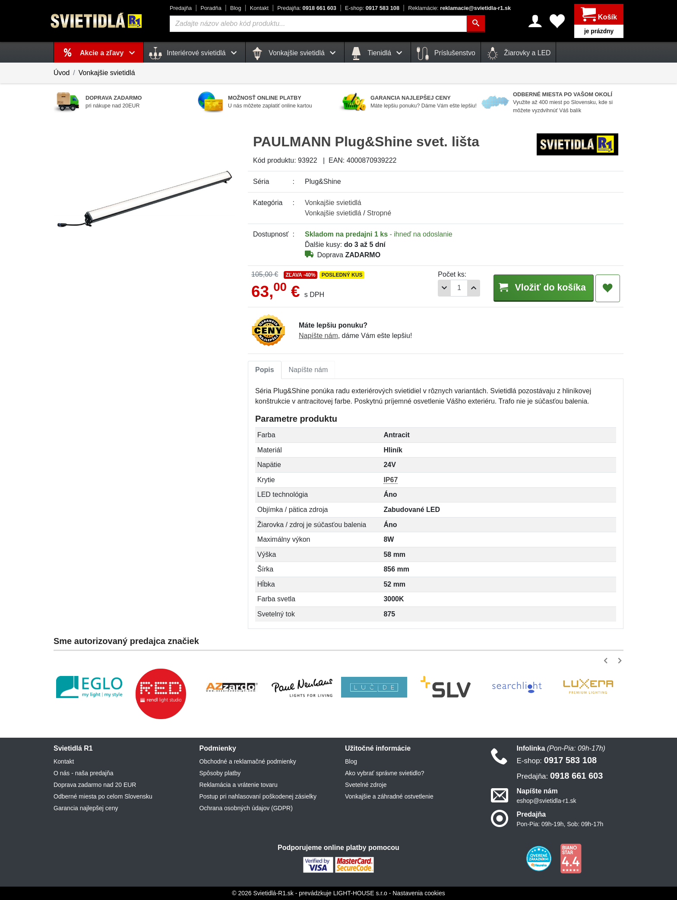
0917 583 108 (372, 8)
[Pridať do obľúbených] (607, 288)
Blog (235, 8)
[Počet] (453, 288)
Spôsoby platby (220, 773)
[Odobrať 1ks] (439, 288)
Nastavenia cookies (418, 893)
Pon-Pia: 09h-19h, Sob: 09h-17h (560, 824)
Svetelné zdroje (366, 784)
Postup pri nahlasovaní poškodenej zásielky (258, 796)
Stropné (379, 213)
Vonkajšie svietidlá (107, 72)
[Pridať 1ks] (468, 288)
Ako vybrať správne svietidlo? (384, 773)
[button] (607, 660)
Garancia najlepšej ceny (86, 808)
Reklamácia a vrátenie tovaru (238, 784)
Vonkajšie (333, 202)
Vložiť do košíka (541, 287)
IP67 (390, 479)
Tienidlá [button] (377, 53)
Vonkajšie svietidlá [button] (295, 53)
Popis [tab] (264, 369)
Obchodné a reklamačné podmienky (247, 761)
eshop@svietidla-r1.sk (546, 800)
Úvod (62, 72)
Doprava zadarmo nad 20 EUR (95, 784)
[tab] (265, 370)
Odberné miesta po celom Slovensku (103, 796)
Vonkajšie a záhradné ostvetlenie (389, 796)
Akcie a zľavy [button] (109, 53)
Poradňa (210, 8)
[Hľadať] (476, 23)
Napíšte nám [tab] (308, 369)
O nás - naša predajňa (84, 773)
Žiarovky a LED (518, 53)
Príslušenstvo (445, 53)
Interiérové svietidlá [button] (194, 53)
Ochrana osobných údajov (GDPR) (246, 808)
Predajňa (181, 8)
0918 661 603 (306, 8)
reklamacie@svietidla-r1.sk (459, 8)
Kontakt (259, 8)
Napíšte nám (318, 335)
